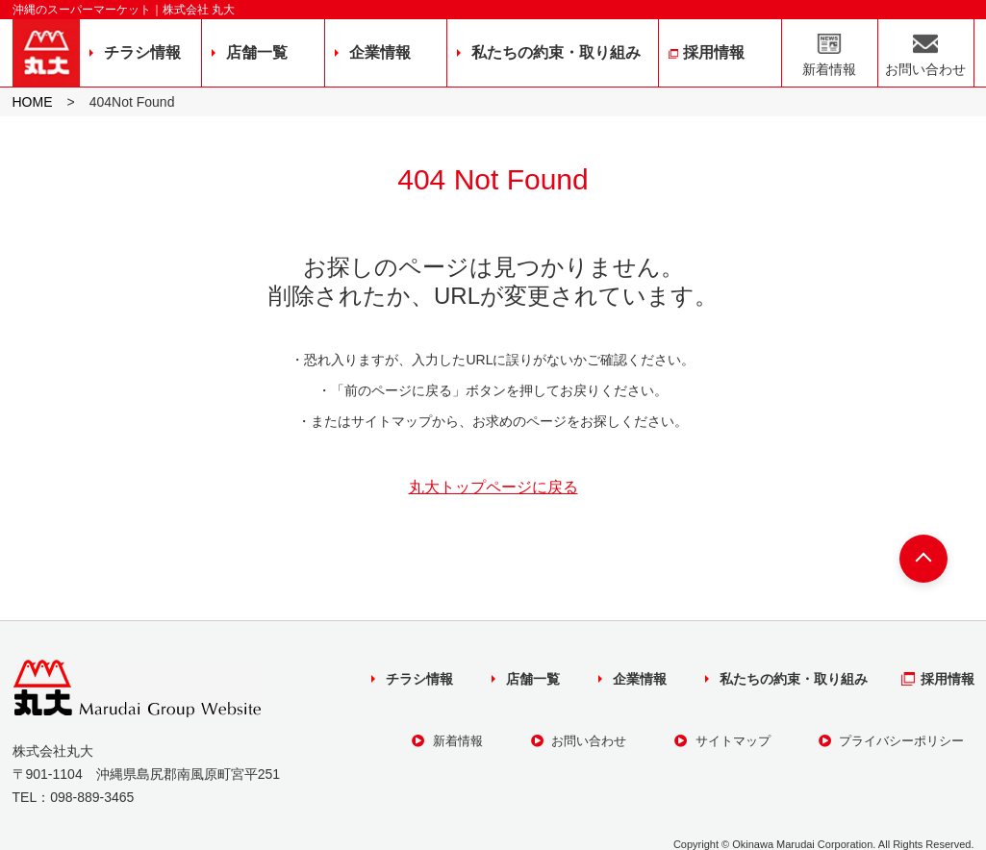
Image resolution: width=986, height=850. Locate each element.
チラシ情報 (142, 52)
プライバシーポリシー (892, 741)
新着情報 (829, 69)
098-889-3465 (92, 797)
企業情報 (380, 52)
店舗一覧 (257, 52)
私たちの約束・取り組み (556, 52)
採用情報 (714, 52)
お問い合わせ (925, 69)
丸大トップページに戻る (493, 487)
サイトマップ (722, 741)
